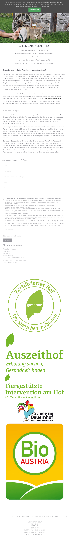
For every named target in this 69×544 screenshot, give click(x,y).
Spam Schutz (35, 230)
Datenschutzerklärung (20, 200)
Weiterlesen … (47, 6)
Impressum (37, 517)
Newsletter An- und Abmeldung (22, 517)
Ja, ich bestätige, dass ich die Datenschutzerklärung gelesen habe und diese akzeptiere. (35, 212)
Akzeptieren (34, 9)
